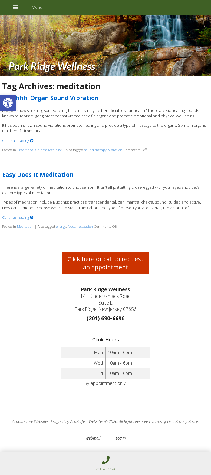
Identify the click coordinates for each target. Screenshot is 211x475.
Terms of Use (162, 421)
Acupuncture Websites (30, 421)
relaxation (85, 226)
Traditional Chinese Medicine (39, 149)
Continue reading (18, 140)
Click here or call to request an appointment (105, 263)
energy (61, 226)
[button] (8, 103)
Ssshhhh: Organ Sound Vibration (50, 98)
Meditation (25, 226)
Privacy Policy (186, 421)
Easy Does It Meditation (38, 174)
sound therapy (95, 149)
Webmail (92, 438)
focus (72, 226)
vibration (115, 149)
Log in (121, 438)
